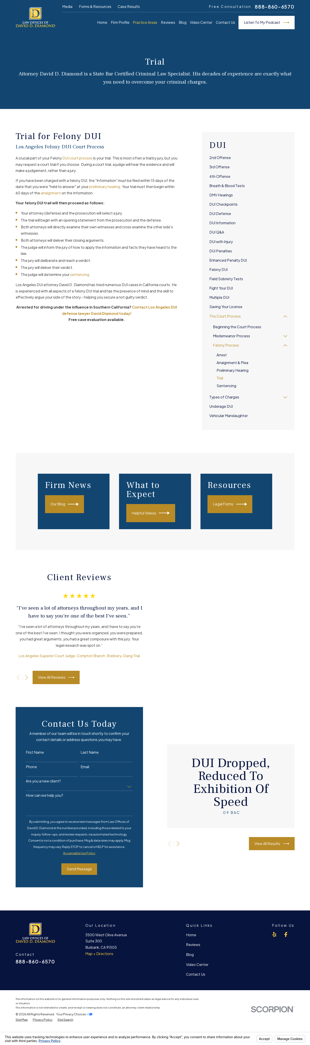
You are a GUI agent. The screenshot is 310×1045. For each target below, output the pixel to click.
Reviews (193, 944)
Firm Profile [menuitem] (120, 22)
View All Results (278, 844)
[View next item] (22, 677)
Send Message (74, 869)
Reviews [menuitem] (168, 22)
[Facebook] (285, 934)
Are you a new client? (38, 781)
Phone (26, 767)
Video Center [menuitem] (201, 22)
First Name (30, 752)
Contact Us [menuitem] (225, 22)
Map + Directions (99, 953)
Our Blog (70, 504)
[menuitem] (248, 158)
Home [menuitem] (102, 22)
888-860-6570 (274, 6)
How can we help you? (40, 795)
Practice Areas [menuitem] (145, 22)
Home (191, 935)
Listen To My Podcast (266, 22)
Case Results (129, 6)
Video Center (197, 964)
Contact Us (195, 974)
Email (80, 767)
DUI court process (77, 158)
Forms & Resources (95, 6)
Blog (190, 954)
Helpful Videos (158, 513)
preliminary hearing (104, 186)
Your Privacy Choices (74, 1014)
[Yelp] (274, 934)
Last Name (85, 752)
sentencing (79, 274)
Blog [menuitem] (182, 22)
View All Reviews (51, 677)
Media (67, 6)
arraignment (51, 193)
